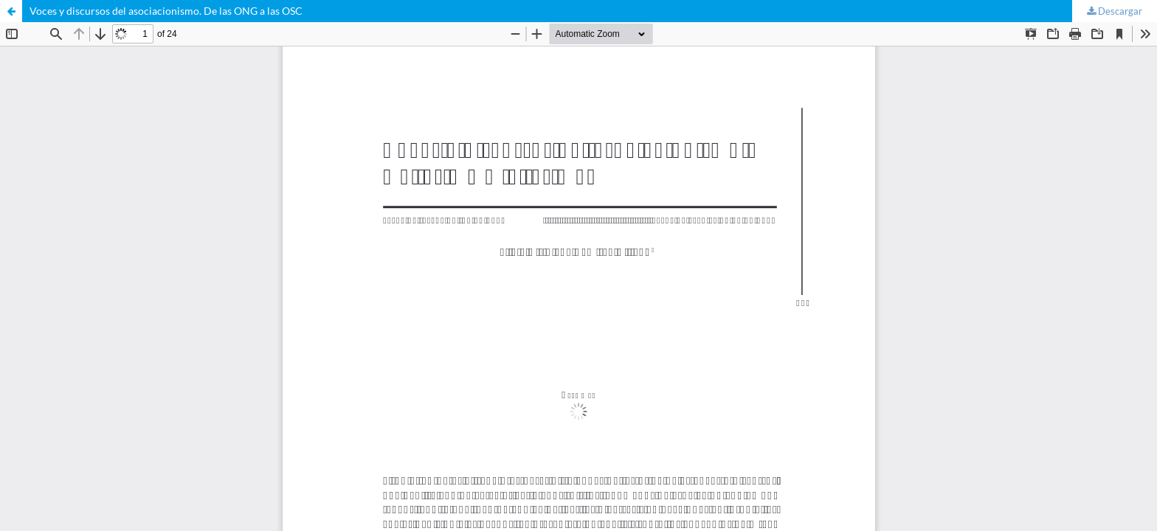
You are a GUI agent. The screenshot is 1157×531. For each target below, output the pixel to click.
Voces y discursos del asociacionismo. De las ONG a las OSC (166, 10)
